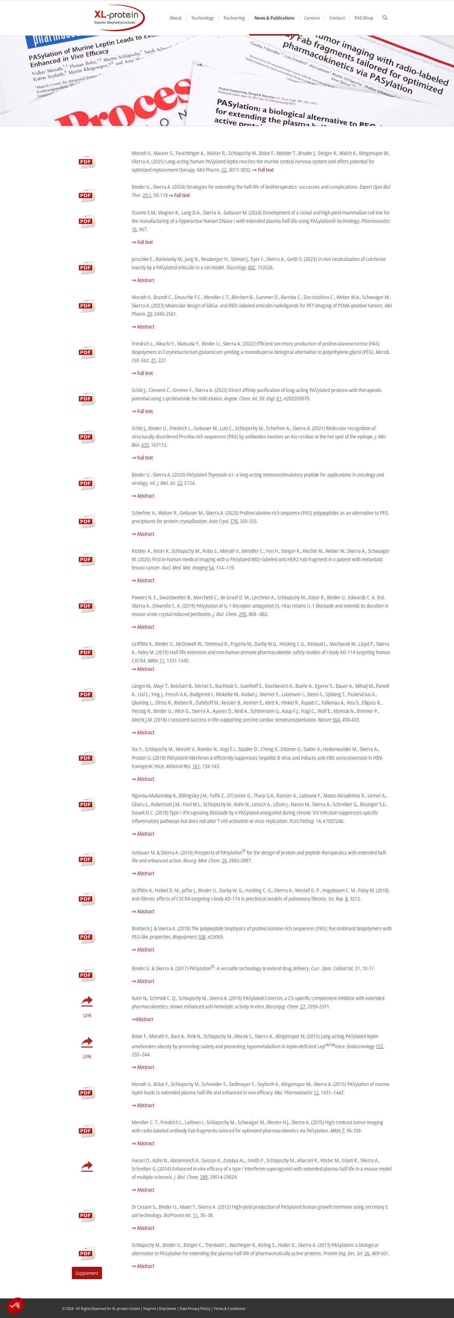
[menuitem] (175, 17)
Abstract (145, 1067)
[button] (15, 1305)
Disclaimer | (169, 1308)
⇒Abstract (142, 1019)
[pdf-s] (87, 157)
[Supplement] (87, 1273)
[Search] (385, 17)
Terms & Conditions (229, 1308)
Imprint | (151, 1308)
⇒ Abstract (143, 280)
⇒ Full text (263, 169)
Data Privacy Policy (195, 1308)
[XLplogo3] (104, 17)
